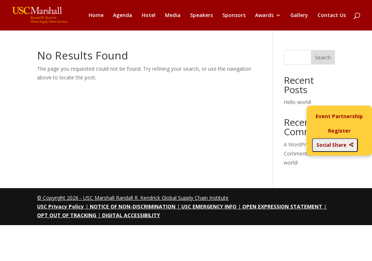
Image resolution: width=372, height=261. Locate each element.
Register (339, 130)
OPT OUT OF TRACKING (66, 215)
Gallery (299, 15)
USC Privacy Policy (60, 206)
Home (96, 15)
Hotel (148, 15)
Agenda (122, 15)
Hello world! (297, 102)
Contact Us (332, 15)
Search (323, 57)
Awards (264, 15)
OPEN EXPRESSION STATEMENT (282, 206)
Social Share (334, 145)
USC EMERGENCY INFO (208, 206)
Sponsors (234, 15)
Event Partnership (339, 116)
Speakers (201, 15)
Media (173, 15)
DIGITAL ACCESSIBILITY (131, 215)
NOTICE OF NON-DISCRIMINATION (132, 206)
